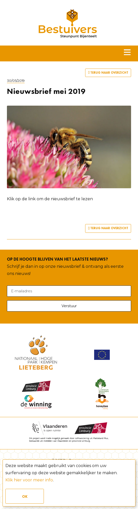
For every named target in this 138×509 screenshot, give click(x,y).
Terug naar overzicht (108, 73)
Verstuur (69, 306)
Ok (24, 496)
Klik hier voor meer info (29, 480)
